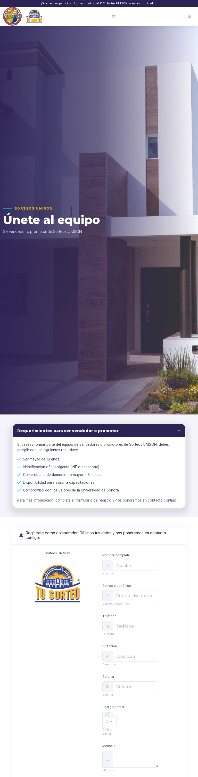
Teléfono (109, 616)
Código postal (113, 707)
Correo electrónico (116, 586)
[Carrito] (114, 16)
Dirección (109, 646)
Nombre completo (116, 555)
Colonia (108, 677)
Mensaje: (109, 746)
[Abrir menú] (189, 16)
